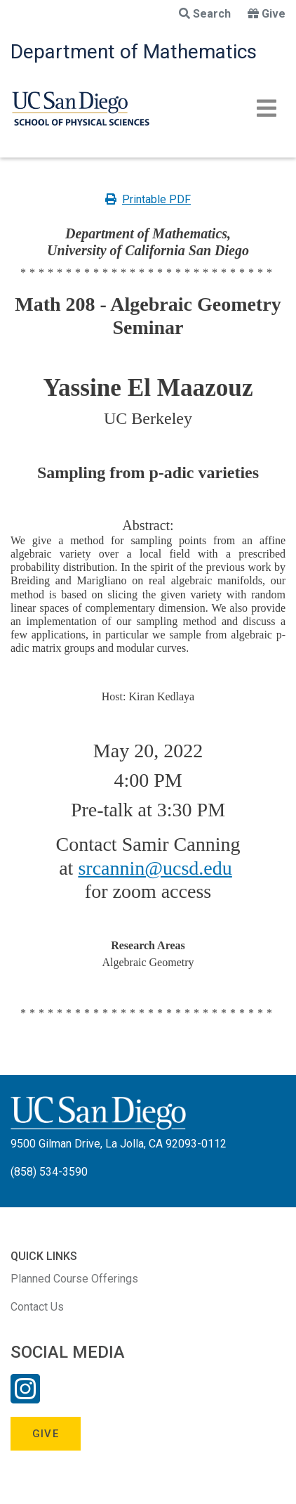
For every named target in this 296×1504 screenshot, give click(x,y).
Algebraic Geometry (148, 962)
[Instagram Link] (25, 1397)
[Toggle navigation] (266, 108)
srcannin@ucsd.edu (154, 868)
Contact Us (37, 1306)
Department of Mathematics (134, 51)
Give (266, 13)
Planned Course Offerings (74, 1278)
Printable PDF (148, 199)
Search (205, 13)
